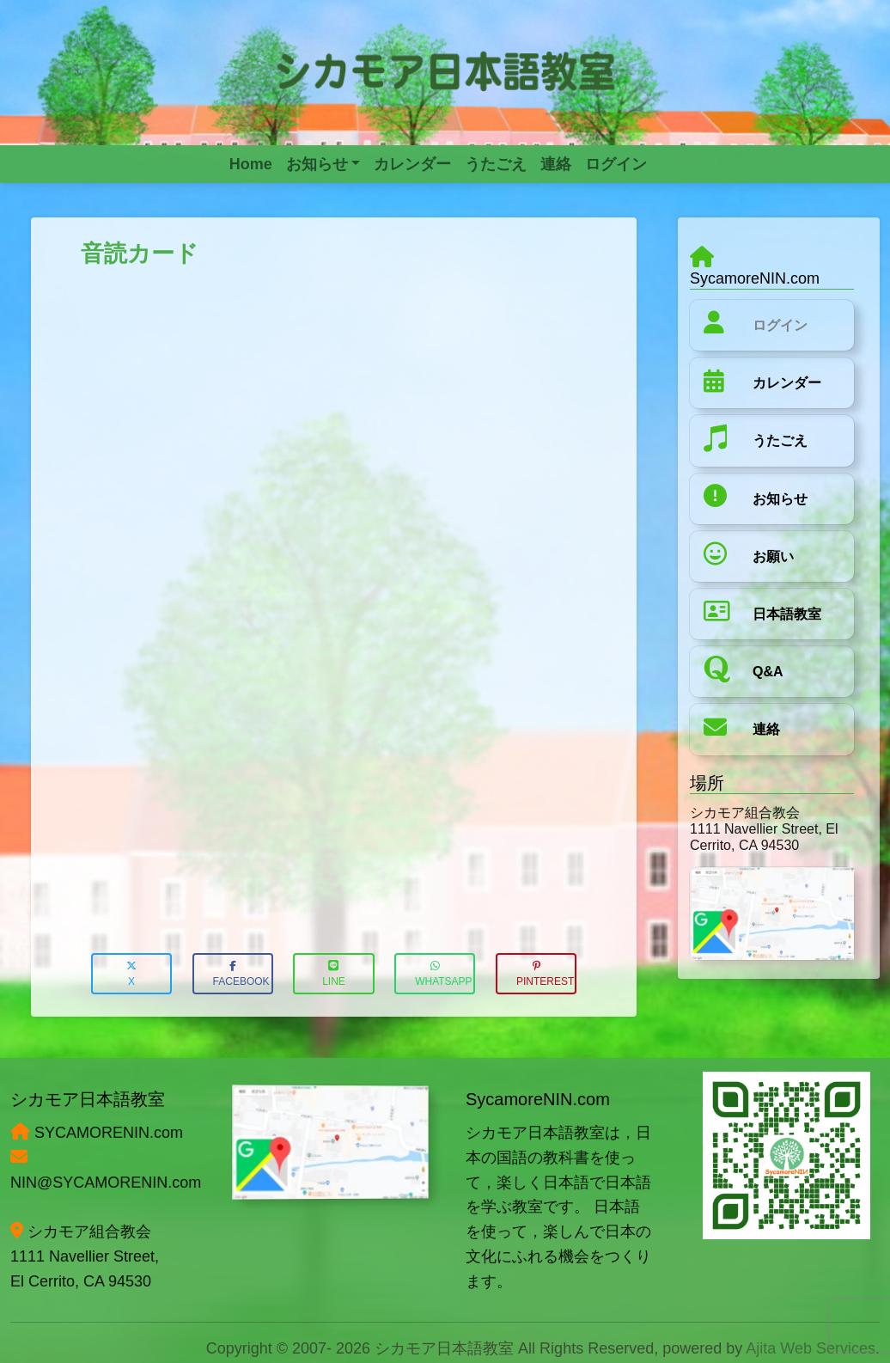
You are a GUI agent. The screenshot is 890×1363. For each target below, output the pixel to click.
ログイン (780, 325)
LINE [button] (333, 974)
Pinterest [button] (545, 974)
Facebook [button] (241, 974)
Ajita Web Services (810, 1348)
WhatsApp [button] (443, 974)
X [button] (131, 974)
